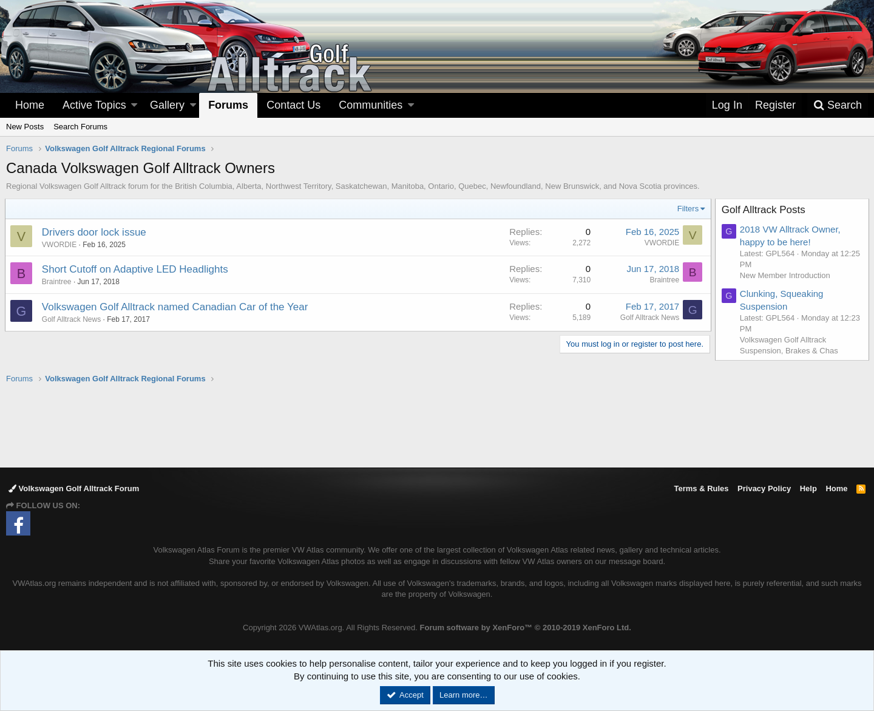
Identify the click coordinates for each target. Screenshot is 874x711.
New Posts (25, 126)
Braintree (58, 281)
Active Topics (94, 105)
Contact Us (293, 105)
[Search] (837, 105)
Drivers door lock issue (95, 232)
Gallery (167, 105)
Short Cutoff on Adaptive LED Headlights (136, 269)
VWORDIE (60, 244)
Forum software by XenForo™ (525, 627)
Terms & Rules (701, 488)
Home (29, 105)
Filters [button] (686, 208)
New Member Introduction (786, 275)
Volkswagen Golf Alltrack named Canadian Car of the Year (176, 307)
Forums (228, 105)
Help (808, 488)
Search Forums (80, 126)
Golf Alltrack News (72, 319)
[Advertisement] (437, 425)
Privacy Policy (764, 488)
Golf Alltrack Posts (765, 210)
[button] (134, 105)
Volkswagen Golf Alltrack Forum (73, 488)
